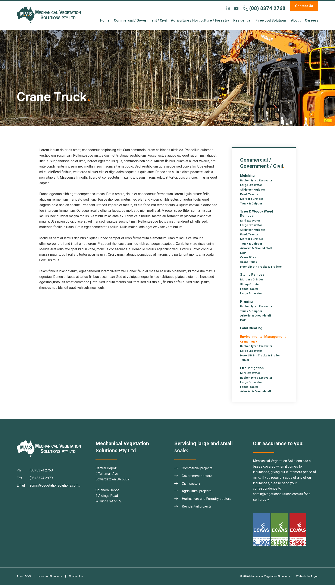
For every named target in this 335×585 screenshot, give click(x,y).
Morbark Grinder (251, 198)
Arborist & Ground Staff (256, 248)
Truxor (244, 360)
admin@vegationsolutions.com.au (278, 494)
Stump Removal (252, 275)
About (296, 20)
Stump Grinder (250, 284)
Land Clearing (251, 328)
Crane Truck (248, 262)
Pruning (246, 301)
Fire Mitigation (252, 368)
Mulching (247, 176)
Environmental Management (263, 337)
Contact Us (304, 6)
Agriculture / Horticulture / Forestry (200, 20)
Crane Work (248, 257)
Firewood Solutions (271, 20)
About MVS (24, 576)
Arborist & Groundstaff (255, 315)
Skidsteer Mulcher (252, 189)
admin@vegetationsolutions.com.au (56, 485)
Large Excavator (251, 185)
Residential (242, 20)
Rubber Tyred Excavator (256, 180)
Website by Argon (307, 576)
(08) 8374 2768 (267, 8)
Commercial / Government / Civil (140, 20)
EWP (243, 252)
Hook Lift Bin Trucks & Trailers (261, 266)
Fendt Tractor (249, 194)
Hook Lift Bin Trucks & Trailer (260, 355)
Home (105, 20)
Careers (311, 20)
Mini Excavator (250, 220)
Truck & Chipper (251, 203)
